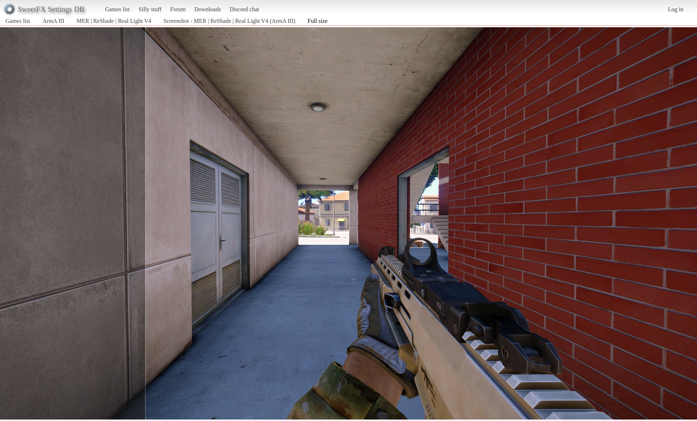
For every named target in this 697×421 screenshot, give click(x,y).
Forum (178, 9)
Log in (675, 9)
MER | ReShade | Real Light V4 (114, 21)
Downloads (207, 9)
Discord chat (244, 9)
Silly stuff (150, 9)
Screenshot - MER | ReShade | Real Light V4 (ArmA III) (229, 21)
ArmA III (53, 21)
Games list (117, 9)
